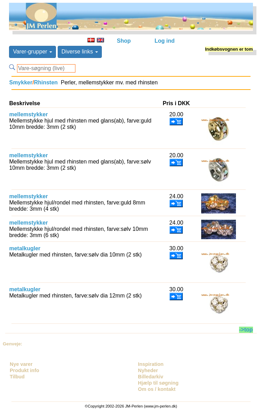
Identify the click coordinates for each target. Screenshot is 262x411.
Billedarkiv (150, 376)
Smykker (20, 82)
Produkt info (24, 370)
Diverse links (80, 51)
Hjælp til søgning (158, 383)
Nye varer (21, 364)
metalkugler (24, 248)
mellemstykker (28, 114)
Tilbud (17, 376)
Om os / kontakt (156, 389)
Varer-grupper (32, 51)
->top (246, 330)
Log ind (165, 41)
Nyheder (148, 370)
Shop (124, 41)
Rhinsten (46, 82)
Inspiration (151, 364)
